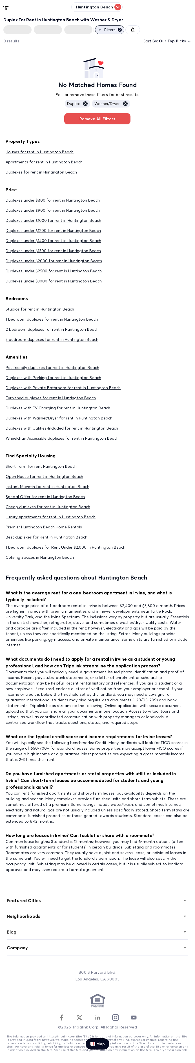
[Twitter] (79, 1017)
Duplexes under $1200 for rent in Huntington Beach (53, 230)
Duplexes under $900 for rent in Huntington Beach (53, 210)
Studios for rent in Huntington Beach (40, 309)
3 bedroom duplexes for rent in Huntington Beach (52, 339)
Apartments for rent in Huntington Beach (44, 162)
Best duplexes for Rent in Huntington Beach (46, 537)
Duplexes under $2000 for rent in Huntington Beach (54, 260)
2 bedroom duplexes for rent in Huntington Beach (52, 329)
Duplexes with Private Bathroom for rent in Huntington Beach (63, 387)
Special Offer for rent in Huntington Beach (45, 496)
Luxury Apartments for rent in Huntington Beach (51, 516)
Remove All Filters (97, 118)
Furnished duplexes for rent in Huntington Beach (51, 397)
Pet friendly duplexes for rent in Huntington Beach (52, 367)
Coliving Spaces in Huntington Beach (40, 557)
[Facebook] (61, 1017)
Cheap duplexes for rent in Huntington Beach (48, 506)
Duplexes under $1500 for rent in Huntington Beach (53, 250)
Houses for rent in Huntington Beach (40, 151)
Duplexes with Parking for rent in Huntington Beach (53, 377)
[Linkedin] (97, 1017)
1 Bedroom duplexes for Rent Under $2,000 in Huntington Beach (65, 547)
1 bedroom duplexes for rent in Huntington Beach (52, 319)
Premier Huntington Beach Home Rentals (44, 527)
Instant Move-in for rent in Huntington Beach (47, 486)
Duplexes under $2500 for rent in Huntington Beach (54, 270)
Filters (109, 30)
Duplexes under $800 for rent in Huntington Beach (53, 200)
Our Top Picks (175, 41)
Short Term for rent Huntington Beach (41, 466)
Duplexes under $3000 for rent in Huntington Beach (54, 281)
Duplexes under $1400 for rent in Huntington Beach (53, 240)
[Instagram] (115, 1017)
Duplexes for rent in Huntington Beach (41, 172)
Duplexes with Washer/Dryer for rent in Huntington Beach (59, 418)
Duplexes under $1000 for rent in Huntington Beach (53, 220)
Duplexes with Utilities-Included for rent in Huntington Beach (62, 428)
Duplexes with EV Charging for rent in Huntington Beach (58, 407)
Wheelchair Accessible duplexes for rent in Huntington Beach (62, 438)
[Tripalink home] (6, 6)
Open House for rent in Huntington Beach (44, 476)
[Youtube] (133, 1017)
